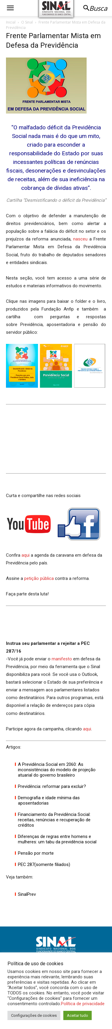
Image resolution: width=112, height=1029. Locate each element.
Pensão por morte (36, 853)
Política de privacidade (83, 1003)
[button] (10, 8)
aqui (26, 555)
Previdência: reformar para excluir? (52, 786)
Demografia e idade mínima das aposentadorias (49, 800)
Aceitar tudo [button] (77, 1015)
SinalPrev (27, 894)
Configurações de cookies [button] (34, 1015)
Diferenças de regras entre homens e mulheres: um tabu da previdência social (57, 839)
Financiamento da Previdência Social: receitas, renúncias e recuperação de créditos (54, 820)
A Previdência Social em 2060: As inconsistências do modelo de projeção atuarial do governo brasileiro (57, 770)
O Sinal (27, 22)
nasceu (80, 239)
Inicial (11, 22)
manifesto (62, 659)
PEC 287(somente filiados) (44, 864)
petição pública (39, 578)
